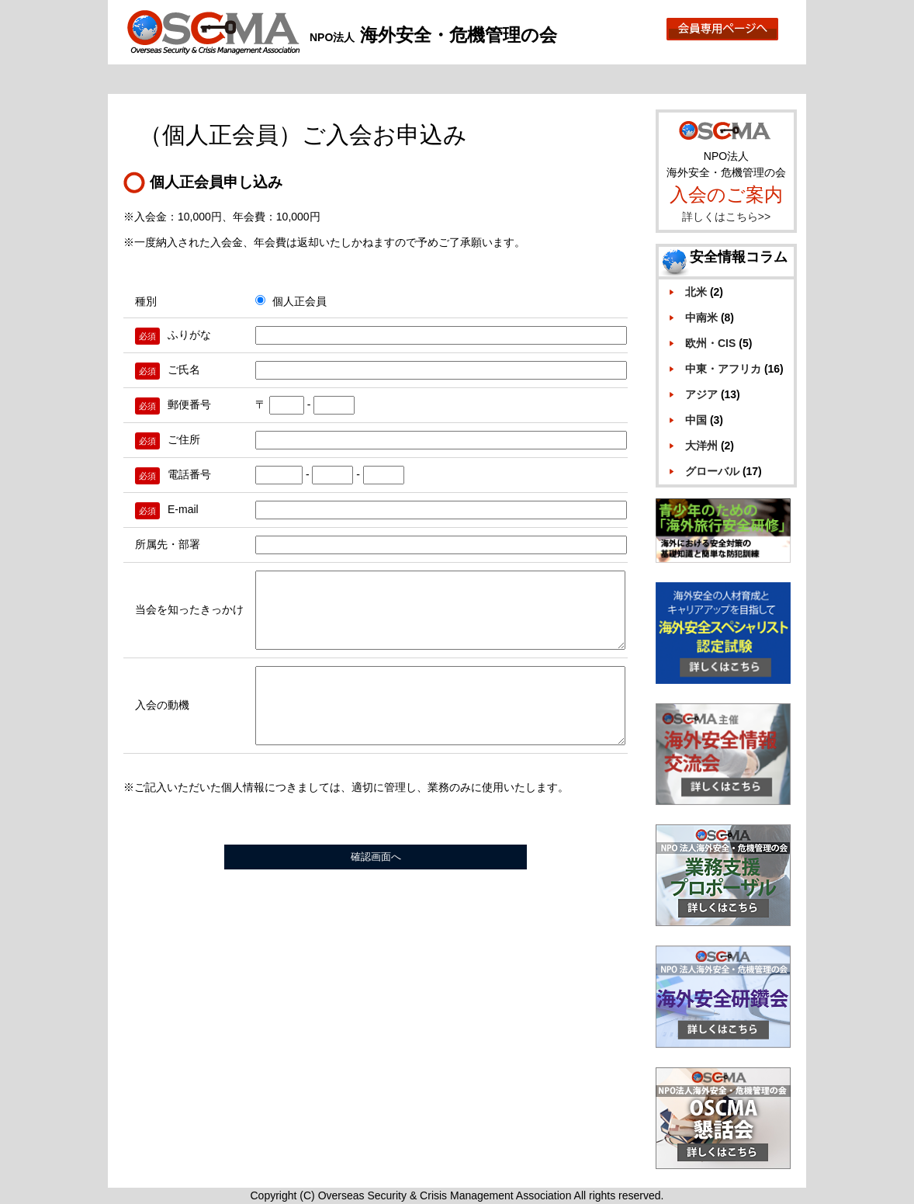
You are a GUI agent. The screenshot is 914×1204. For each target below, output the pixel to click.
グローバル (712, 471)
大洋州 (701, 445)
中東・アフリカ (723, 369)
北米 (696, 292)
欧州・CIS (710, 343)
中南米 (701, 317)
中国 (696, 420)
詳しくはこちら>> (726, 216)
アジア (701, 394)
